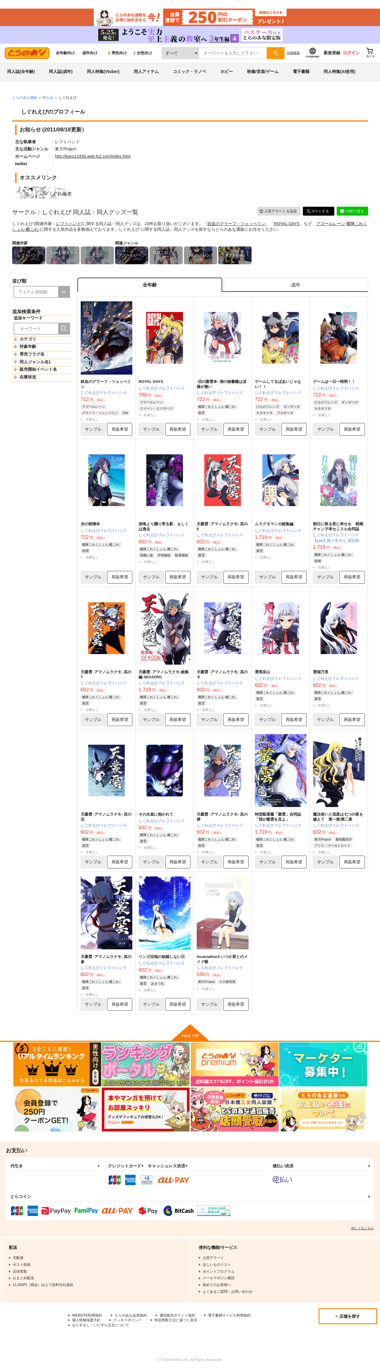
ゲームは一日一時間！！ (334, 382)
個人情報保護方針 (86, 1322)
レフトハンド (68, 224)
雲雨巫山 (262, 673)
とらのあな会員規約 (131, 1317)
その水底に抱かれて (156, 815)
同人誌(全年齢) (21, 72)
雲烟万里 (320, 673)
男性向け (117, 54)
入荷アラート (278, 211)
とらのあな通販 (24, 98)
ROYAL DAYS (287, 224)
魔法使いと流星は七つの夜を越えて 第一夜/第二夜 (338, 818)
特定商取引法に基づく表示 (176, 1322)
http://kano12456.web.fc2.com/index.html (92, 157)
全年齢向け (65, 54)
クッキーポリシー (127, 1322)
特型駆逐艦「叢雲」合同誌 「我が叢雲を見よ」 (278, 818)
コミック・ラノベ (189, 72)
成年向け (90, 54)
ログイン (351, 53)
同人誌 (47, 98)
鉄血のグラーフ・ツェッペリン (236, 224)
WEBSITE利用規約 (87, 1317)
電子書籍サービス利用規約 (229, 1317)
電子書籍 (301, 72)
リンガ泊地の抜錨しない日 (162, 958)
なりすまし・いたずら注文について (100, 1327)
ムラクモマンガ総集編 (274, 525)
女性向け (142, 54)
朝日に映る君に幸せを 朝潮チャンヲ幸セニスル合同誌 (338, 527)
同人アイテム (146, 72)
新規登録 (332, 53)
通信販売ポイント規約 (177, 1317)
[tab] (296, 285)
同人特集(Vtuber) (103, 72)
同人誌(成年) (60, 72)
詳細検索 (293, 53)
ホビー (226, 72)
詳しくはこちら (362, 1229)
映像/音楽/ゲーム (263, 72)
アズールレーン (330, 224)
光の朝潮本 (90, 525)
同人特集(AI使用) (339, 72)
